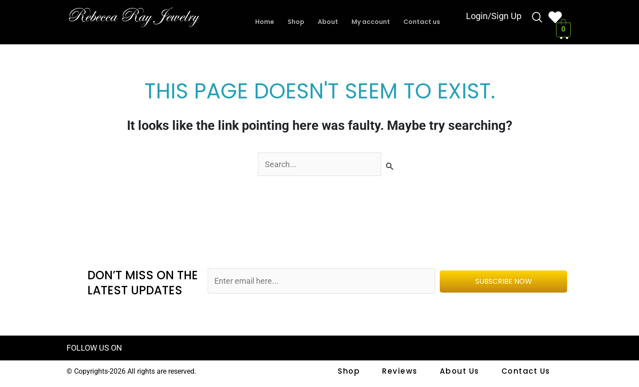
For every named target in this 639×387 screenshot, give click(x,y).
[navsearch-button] (537, 18)
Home (260, 22)
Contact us (426, 22)
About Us (461, 372)
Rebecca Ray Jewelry (142, 15)
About (326, 22)
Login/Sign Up (493, 17)
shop (353, 372)
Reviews (403, 372)
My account (371, 22)
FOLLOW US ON (96, 349)
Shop (293, 22)
